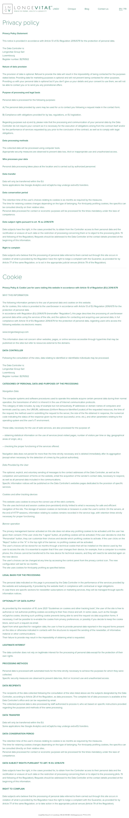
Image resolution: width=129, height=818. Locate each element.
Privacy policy (87, 815)
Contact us (103, 9)
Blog (87, 9)
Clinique (72, 9)
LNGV (56, 9)
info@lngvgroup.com (76, 815)
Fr (125, 9)
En (121, 9)
